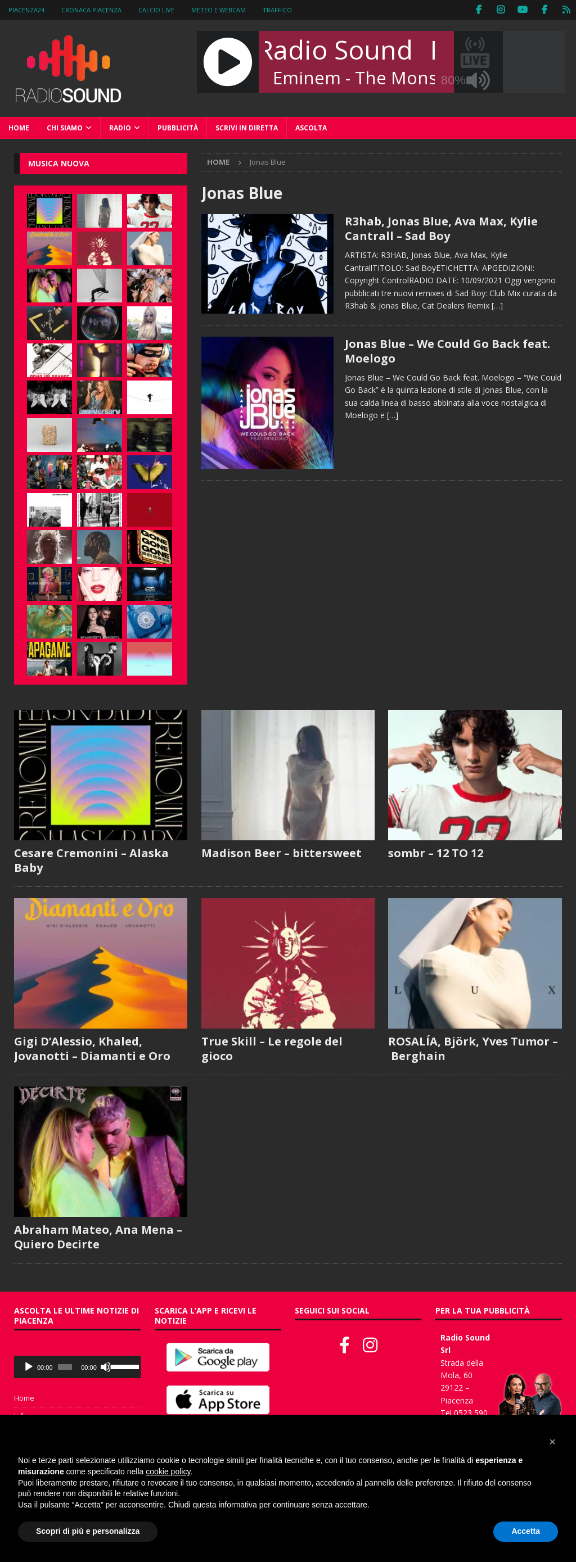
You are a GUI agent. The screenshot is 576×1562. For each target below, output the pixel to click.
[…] (497, 305)
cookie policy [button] (168, 1471)
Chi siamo (65, 128)
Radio (120, 128)
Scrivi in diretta (246, 128)
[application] (77, 1367)
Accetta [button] (525, 1531)
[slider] (65, 1367)
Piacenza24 (26, 10)
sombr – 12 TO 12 (435, 853)
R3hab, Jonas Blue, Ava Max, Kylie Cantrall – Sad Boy (441, 228)
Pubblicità (178, 128)
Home (18, 128)
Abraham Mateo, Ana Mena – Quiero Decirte (98, 1237)
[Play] (28, 1367)
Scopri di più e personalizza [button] (88, 1531)
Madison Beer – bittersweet (281, 853)
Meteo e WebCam (218, 10)
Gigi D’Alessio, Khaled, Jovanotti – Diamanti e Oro (92, 1048)
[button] (552, 1442)
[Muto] (105, 1367)
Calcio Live (156, 10)
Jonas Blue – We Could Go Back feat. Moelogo (447, 351)
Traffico (277, 10)
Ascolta (311, 128)
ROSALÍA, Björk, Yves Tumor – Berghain (473, 1048)
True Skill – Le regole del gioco (272, 1048)
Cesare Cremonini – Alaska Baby (91, 860)
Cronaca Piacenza (91, 10)
